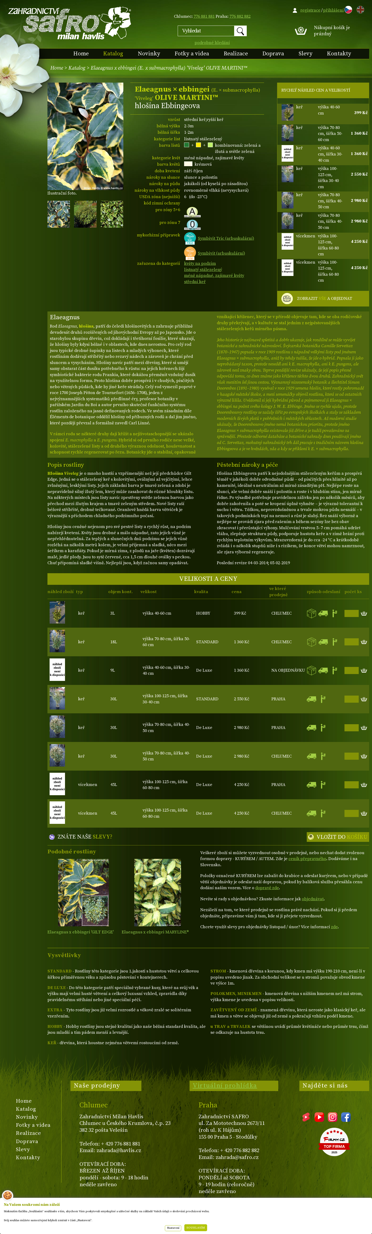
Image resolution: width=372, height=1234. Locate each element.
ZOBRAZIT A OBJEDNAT (324, 299)
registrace (310, 10)
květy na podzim (200, 263)
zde (334, 927)
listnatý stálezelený (203, 269)
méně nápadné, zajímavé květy (214, 275)
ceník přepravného (307, 858)
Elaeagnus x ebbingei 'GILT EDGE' (80, 932)
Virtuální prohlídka (225, 1086)
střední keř (195, 281)
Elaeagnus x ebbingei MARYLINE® (155, 932)
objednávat (313, 899)
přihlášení (333, 10)
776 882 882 (240, 16)
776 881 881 (204, 16)
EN (359, 9)
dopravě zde (267, 888)
